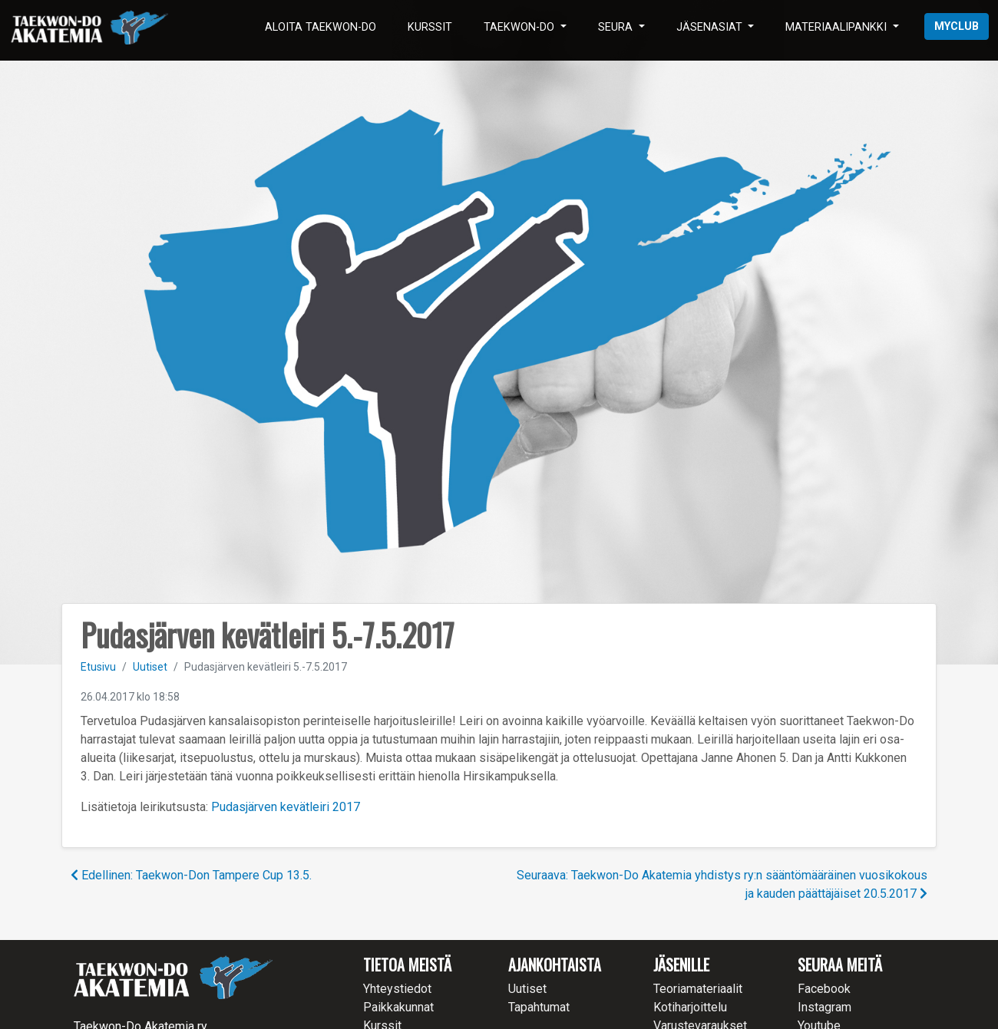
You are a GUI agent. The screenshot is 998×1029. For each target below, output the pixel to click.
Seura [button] (617, 27)
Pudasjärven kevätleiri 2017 (285, 807)
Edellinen (191, 875)
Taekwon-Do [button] (520, 27)
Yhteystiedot (397, 988)
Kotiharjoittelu (690, 1007)
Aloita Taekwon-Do (320, 27)
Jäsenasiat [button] (710, 27)
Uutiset (150, 667)
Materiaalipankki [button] (837, 27)
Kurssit (430, 27)
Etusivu (98, 667)
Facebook (824, 988)
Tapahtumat (539, 1007)
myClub (956, 26)
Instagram (824, 1007)
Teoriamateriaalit (697, 988)
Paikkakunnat (398, 1007)
